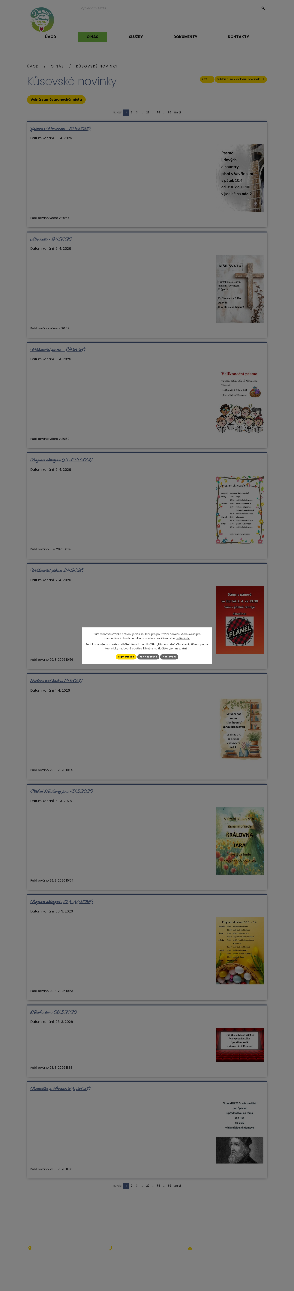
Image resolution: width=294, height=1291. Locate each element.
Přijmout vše (124, 657)
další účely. (183, 638)
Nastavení (171, 657)
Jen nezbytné (148, 657)
